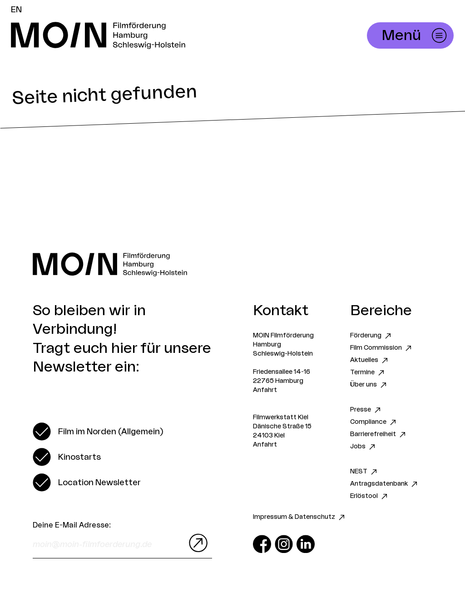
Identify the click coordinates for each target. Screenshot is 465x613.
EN (16, 9)
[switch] (98, 431)
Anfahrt (265, 390)
